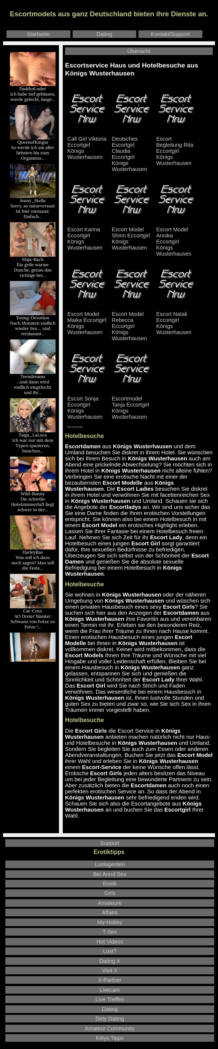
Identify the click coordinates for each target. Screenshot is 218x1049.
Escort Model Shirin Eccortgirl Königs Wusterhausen (132, 236)
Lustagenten (110, 864)
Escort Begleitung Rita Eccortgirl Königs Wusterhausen (176, 148)
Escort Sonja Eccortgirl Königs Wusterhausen (87, 405)
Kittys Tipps (110, 1038)
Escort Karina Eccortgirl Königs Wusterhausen (87, 236)
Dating (104, 34)
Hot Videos (109, 942)
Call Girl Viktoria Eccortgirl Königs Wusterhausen (87, 145)
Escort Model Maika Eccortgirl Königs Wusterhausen (87, 320)
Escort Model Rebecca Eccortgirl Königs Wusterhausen (132, 323)
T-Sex (110, 932)
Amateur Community (110, 1028)
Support (109, 843)
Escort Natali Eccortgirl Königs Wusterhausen (176, 320)
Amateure (109, 903)
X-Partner (110, 980)
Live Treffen (109, 999)
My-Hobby (110, 922)
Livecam (110, 990)
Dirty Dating (109, 1019)
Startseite (38, 34)
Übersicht (139, 51)
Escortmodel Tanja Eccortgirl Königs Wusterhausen (132, 405)
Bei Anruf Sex (109, 874)
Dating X (109, 961)
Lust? (109, 951)
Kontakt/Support (170, 34)
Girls (110, 893)
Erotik (110, 884)
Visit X (109, 970)
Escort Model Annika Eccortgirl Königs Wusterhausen (176, 239)
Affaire (110, 912)
